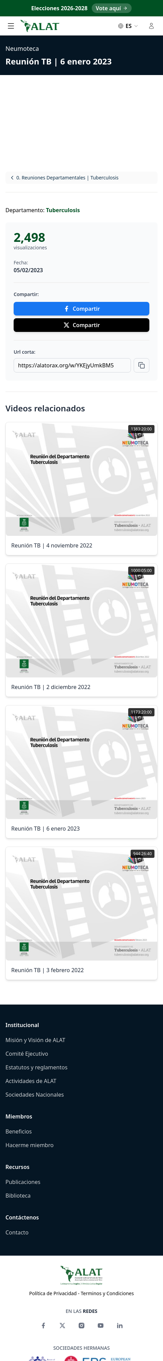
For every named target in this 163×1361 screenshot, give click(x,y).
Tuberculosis (63, 210)
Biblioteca (18, 1195)
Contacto (17, 1232)
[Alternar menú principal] (10, 25)
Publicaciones (22, 1182)
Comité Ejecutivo (26, 1053)
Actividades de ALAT (30, 1081)
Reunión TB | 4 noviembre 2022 (51, 545)
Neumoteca (22, 48)
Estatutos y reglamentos (36, 1067)
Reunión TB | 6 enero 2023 (58, 61)
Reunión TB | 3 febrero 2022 (47, 970)
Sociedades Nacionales (34, 1094)
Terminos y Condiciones (107, 1293)
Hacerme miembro (29, 1145)
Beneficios (18, 1131)
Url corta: (24, 352)
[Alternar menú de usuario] (151, 26)
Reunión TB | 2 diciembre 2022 (50, 687)
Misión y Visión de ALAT (35, 1040)
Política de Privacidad (53, 1293)
